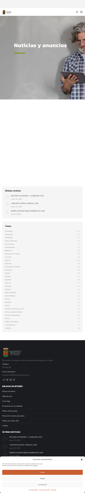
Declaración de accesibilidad (12, 406)
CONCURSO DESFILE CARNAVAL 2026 (24, 203)
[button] (82, 459)
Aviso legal (53, 490)
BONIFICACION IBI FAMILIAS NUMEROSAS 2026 (28, 211)
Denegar (42, 478)
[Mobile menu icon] (81, 12)
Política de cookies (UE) (10, 421)
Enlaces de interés (8, 391)
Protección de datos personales (13, 416)
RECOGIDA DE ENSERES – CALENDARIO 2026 (27, 196)
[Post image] (7, 197)
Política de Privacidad (44, 490)
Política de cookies (33, 490)
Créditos (5, 426)
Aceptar (42, 472)
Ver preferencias (42, 484)
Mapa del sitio (7, 396)
